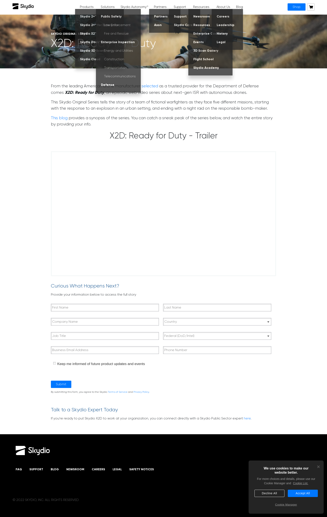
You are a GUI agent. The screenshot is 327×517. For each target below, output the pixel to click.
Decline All (269, 493)
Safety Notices (141, 469)
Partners (160, 7)
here (247, 418)
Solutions (108, 7)
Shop (297, 7)
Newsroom (75, 469)
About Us (223, 7)
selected (150, 86)
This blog (59, 117)
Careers (98, 469)
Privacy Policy (141, 391)
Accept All (303, 493)
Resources (201, 7)
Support (180, 7)
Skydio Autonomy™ (134, 7)
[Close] (318, 466)
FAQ (19, 469)
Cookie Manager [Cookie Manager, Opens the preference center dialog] (286, 504)
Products (87, 7)
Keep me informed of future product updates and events (101, 364)
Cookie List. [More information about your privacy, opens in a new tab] (300, 483)
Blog (239, 7)
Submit (61, 384)
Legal (117, 469)
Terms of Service (117, 391)
